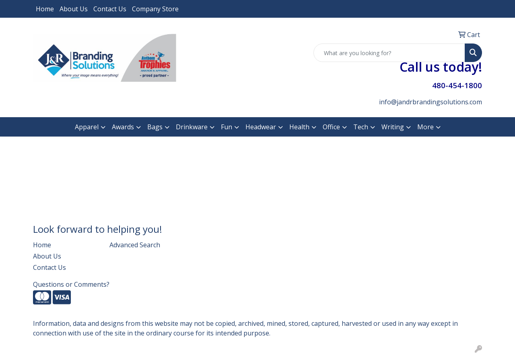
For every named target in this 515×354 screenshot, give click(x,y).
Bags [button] (155, 126)
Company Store (155, 8)
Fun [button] (226, 126)
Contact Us (109, 8)
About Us (74, 8)
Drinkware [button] (192, 126)
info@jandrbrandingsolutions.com (430, 101)
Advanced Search (134, 244)
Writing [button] (392, 126)
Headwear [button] (260, 126)
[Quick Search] (389, 52)
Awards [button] (123, 126)
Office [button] (331, 126)
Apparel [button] (87, 126)
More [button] (425, 126)
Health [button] (299, 126)
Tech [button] (360, 126)
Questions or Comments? (71, 284)
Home (45, 8)
